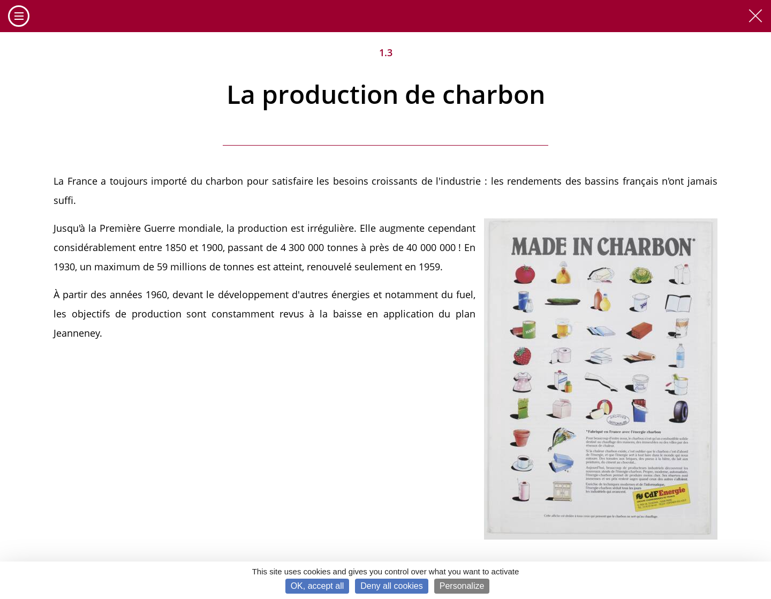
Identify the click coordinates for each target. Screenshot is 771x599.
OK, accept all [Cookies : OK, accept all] (317, 585)
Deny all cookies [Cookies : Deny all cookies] (391, 585)
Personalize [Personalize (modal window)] (462, 585)
